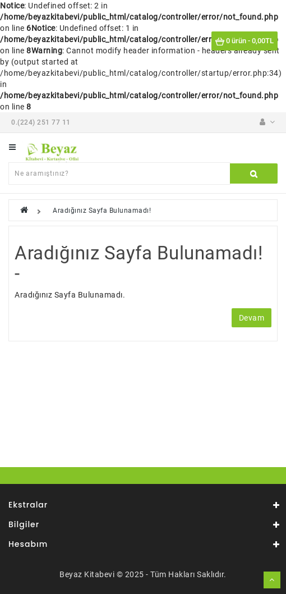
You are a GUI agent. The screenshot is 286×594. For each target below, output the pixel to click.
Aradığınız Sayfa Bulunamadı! (102, 210)
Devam (252, 317)
